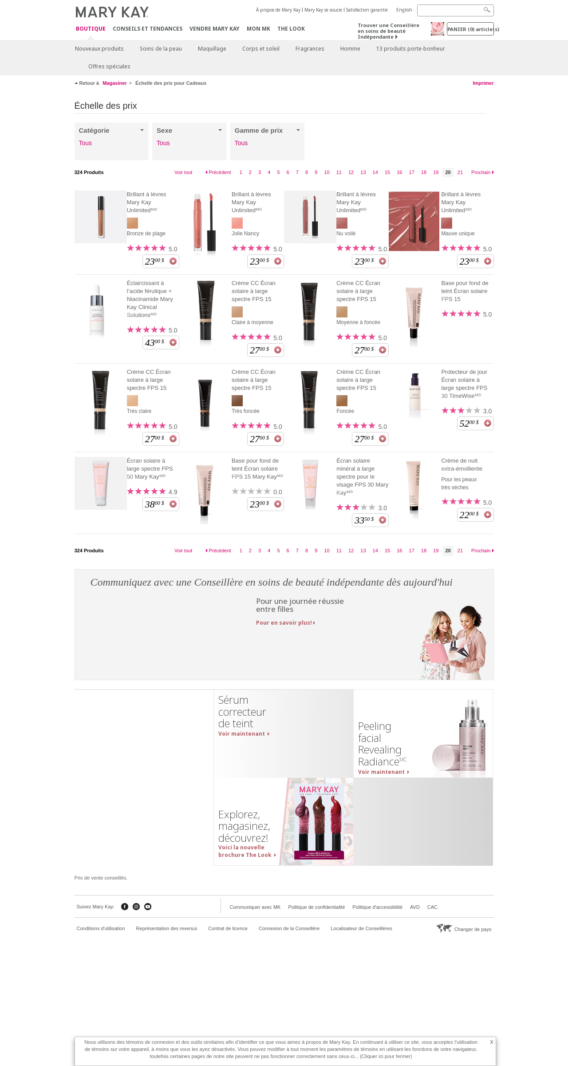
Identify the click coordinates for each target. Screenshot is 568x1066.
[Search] (455, 10)
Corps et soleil (261, 48)
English (404, 10)
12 (351, 172)
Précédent (220, 172)
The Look (291, 29)
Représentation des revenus (166, 928)
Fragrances (310, 48)
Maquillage (212, 48)
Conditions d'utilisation (101, 928)
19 (435, 172)
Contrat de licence (228, 928)
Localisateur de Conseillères (361, 928)
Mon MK (258, 29)
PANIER (470, 29)
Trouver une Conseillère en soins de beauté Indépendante (388, 31)
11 (339, 172)
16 (399, 172)
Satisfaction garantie (367, 10)
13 (363, 172)
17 (411, 172)
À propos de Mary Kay (278, 10)
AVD (415, 907)
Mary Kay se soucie (323, 10)
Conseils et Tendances (147, 29)
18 (423, 172)
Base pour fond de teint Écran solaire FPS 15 (464, 291)
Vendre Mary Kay (214, 29)
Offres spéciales (109, 66)
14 (375, 172)
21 (460, 172)
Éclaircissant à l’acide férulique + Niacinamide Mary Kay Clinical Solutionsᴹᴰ (150, 299)
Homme (350, 48)
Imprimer (483, 83)
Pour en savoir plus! (284, 622)
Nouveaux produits (99, 48)
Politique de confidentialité (316, 907)
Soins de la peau (161, 48)
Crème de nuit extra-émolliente (461, 464)
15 (387, 172)
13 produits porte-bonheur (410, 48)
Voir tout (183, 172)
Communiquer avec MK (255, 907)
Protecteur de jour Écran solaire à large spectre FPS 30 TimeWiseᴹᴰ (464, 384)
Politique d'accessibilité (377, 907)
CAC (432, 907)
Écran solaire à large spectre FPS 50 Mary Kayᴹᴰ (150, 468)
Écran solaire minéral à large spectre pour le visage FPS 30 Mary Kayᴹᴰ (362, 476)
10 (326, 172)
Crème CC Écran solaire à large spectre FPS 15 (254, 291)
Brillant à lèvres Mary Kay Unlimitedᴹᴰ (146, 202)
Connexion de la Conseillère (289, 928)
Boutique (91, 29)
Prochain (480, 172)
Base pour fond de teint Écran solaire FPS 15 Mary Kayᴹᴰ (257, 468)
